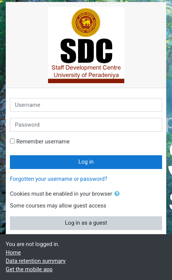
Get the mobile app (29, 269)
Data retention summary (36, 260)
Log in (86, 161)
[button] (119, 194)
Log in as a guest (86, 222)
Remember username (43, 141)
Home (13, 252)
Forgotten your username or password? (58, 178)
